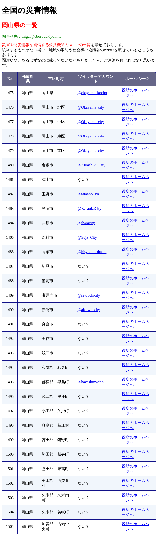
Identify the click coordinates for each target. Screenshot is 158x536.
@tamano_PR (88, 194)
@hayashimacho (91, 382)
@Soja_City (87, 237)
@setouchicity (89, 295)
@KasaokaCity (89, 208)
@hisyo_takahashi (92, 252)
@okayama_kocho (92, 93)
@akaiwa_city (89, 310)
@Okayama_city (91, 107)
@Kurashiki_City (91, 165)
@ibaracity (86, 223)
